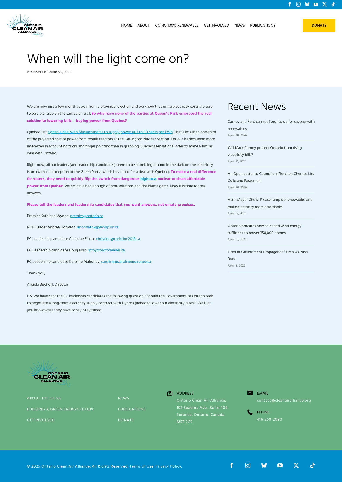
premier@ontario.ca (86, 216)
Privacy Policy (168, 466)
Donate (319, 25)
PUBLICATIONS (132, 409)
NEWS (123, 398)
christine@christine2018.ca (118, 239)
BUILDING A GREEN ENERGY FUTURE (60, 409)
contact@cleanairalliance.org (284, 400)
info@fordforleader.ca (106, 250)
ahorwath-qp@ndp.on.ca (98, 227)
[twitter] (296, 465)
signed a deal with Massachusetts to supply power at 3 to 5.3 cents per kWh (110, 132)
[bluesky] (264, 465)
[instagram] (247, 465)
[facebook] (231, 465)
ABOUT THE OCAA (44, 398)
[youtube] (280, 465)
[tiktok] (312, 465)
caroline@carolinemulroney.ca (126, 261)
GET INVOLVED (41, 420)
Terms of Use (142, 466)
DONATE (126, 420)
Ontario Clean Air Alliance (65, 466)
